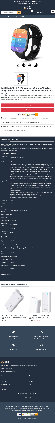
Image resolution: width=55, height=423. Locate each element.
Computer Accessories (22, 408)
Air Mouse (20, 406)
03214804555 (8, 368)
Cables (48, 408)
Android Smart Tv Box (12, 406)
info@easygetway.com (24, 3)
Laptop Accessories (33, 408)
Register (31, 381)
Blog (2, 387)
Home (2, 17)
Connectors (22, 410)
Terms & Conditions (5, 384)
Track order (31, 387)
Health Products (38, 410)
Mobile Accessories (10, 17)
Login (30, 384)
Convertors (15, 410)
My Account (31, 379)
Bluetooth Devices (29, 406)
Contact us (4, 389)
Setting (35, 3)
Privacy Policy (4, 381)
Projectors (42, 408)
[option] (27, 46)
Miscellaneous (29, 410)
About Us (3, 379)
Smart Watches (21, 17)
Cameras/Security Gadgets (41, 406)
